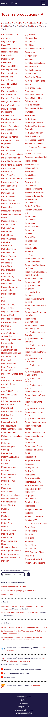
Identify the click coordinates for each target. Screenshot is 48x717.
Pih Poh (4, 463)
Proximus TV (31, 520)
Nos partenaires (24, 707)
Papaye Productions (10, 102)
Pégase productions (10, 312)
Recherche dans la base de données (15, 571)
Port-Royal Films (32, 136)
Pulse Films (30, 545)
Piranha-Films (7, 491)
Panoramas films (9, 91)
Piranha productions (10, 495)
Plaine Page (6, 523)
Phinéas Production (10, 422)
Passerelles (6, 207)
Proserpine (30, 506)
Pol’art (28, 84)
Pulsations (30, 541)
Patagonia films (8, 224)
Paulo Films (6, 266)
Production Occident (34, 278)
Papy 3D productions (10, 105)
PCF (3, 301)
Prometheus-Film (33, 482)
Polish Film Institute (34, 95)
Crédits (24, 700)
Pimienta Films (8, 481)
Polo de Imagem (32, 105)
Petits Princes (9, 391)
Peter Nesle (6, 360)
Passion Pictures (9, 221)
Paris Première (8, 175)
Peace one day (8, 304)
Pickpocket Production (11, 436)
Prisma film (30, 244)
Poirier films (30, 74)
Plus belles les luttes (34, 49)
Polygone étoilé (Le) (34, 108)
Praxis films (30, 171)
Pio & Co (5, 484)
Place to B (6, 520)
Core (35, 686)
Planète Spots (7, 534)
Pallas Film (6, 62)
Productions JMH (35, 419)
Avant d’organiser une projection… (14, 587)
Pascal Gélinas (8, 196)
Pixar (3, 512)
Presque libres (9, 677)
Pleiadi (30, 34)
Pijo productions (8, 467)
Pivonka (5, 509)
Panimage (5, 87)
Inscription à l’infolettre (24, 710)
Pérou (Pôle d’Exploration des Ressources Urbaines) (11, 350)
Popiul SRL (30, 115)
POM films (30, 112)
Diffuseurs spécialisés (9, 594)
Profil (27, 453)
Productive (30, 443)
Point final (29, 59)
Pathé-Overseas (8, 239)
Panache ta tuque (9, 73)
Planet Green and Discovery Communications (9, 544)
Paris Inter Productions (11, 165)
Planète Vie (6, 537)
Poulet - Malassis (33, 154)
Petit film (5, 388)
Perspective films (9, 356)
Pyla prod (29, 556)
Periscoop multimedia (11, 340)
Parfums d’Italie (8, 151)
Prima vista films (32, 226)
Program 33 (30, 457)
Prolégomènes (31, 468)
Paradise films (7, 115)
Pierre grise (6, 453)
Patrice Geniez (8, 252)
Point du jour (31, 56)
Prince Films (30, 237)
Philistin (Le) (7, 419)
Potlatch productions (34, 143)
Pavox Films (6, 284)
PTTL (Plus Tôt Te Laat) (36, 524)
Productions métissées (35, 422)
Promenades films (33, 478)
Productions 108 (32, 282)
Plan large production (11, 551)
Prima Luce (30, 223)
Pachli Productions (9, 34)
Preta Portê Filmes (33, 206)
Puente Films (31, 531)
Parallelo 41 (6, 133)
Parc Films (6, 147)
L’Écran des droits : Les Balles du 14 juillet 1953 (19, 613)
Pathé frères (6, 232)
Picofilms (5, 440)
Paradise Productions (11, 119)
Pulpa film (29, 534)
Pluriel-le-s (30, 42)
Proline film (30, 471)
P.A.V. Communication (11, 280)
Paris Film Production (11, 161)
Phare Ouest (7, 408)
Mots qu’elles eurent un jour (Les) (17, 673)
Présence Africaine (33, 189)
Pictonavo (5, 443)
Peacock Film (7, 308)
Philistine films (7, 415)
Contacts (24, 703)
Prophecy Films (32, 502)
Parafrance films (8, 123)
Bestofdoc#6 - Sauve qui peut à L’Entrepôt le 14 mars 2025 (24, 627)
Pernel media (7, 343)
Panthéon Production (10, 98)
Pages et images (9, 42)
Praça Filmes (31, 161)
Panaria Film (7, 77)
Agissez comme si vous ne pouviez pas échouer (22, 669)
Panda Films (7, 80)
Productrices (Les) (33, 446)
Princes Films (31, 241)
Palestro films (7, 55)
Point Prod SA (31, 66)
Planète (4, 527)
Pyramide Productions (35, 563)
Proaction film (31, 248)
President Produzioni (34, 192)
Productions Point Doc (35, 432)
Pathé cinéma (7, 228)
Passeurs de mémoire (11, 211)
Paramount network (10, 137)
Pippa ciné (6, 488)
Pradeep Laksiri (32, 164)
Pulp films (29, 538)
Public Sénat (31, 527)
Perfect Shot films (9, 322)
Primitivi (28, 234)
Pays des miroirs (8, 294)
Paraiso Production (10, 126)
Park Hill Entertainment (11, 179)
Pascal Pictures (8, 200)
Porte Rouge (31, 119)
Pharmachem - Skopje (11, 411)
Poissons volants (35, 81)
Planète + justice (8, 530)
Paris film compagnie (10, 158)
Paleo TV (5, 45)
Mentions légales (24, 697)
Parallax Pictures (9, 130)
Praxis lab (29, 179)
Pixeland (5, 516)
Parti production (10, 189)
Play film (5, 561)
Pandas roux (9, 84)
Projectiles (30, 464)
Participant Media (9, 186)
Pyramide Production (34, 559)
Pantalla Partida (8, 95)
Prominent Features (34, 485)
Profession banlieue (34, 450)
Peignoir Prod (7, 315)
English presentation (24, 713)
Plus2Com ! (30, 45)
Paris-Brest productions (12, 154)
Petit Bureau (8, 384)
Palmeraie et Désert (10, 66)
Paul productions (9, 270)
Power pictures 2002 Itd (36, 157)
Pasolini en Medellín (10, 204)
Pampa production (9, 70)
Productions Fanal (33, 392)
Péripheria (6, 326)
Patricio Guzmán (8, 256)
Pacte (5, 38)
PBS (3, 297)
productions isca (34, 408)
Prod (29, 255)
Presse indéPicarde (34, 196)
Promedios (30, 475)
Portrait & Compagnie (35, 133)
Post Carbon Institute (34, 140)
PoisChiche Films (33, 77)
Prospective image (33, 509)
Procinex (29, 251)
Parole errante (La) (9, 182)
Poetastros (30, 52)
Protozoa (29, 513)
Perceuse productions (11, 319)
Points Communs (33, 70)
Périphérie (6, 329)
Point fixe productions (35, 63)
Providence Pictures (34, 516)
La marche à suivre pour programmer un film (18, 591)
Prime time (30, 230)
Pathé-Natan (7, 235)
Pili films (5, 471)
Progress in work (32, 460)
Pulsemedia (30, 549)
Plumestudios (31, 38)
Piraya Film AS (8, 505)
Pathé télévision (8, 249)
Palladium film (7, 59)
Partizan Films (7, 193)
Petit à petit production (11, 380)
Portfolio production (34, 123)
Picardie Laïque (8, 432)
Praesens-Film (31, 168)
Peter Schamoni (8, 364)
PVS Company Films (34, 552)
